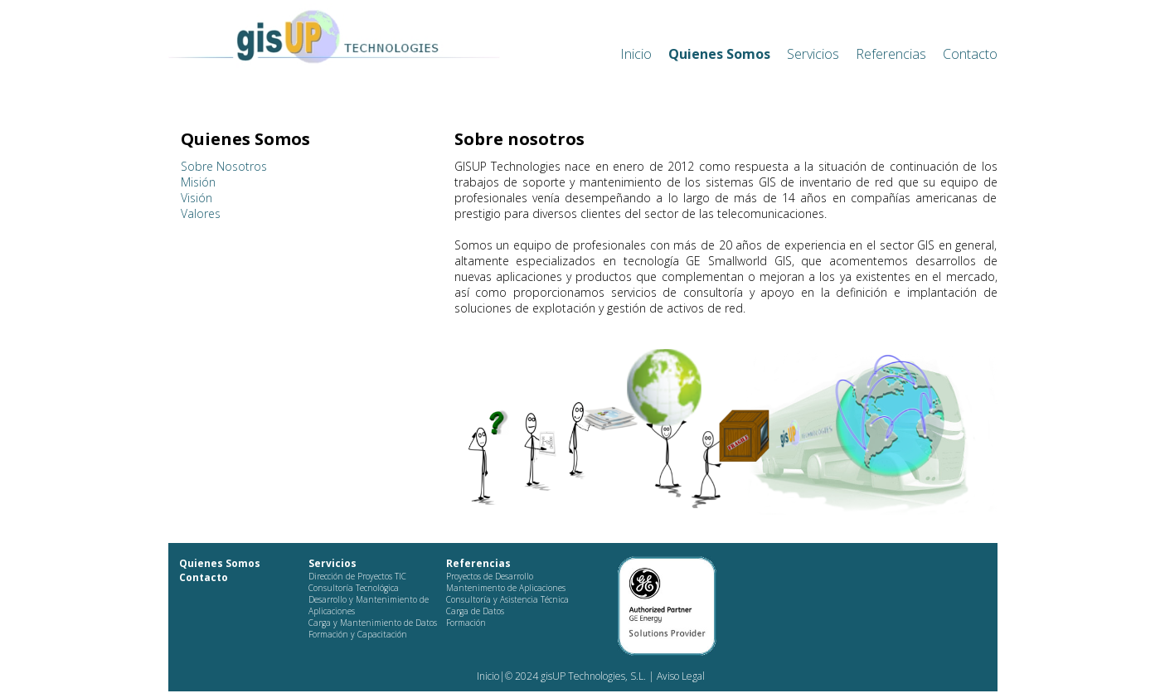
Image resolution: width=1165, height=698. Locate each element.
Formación (466, 622)
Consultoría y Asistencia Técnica (507, 599)
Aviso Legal (679, 676)
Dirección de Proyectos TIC (357, 576)
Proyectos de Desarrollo (489, 576)
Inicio (636, 54)
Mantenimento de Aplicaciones (506, 588)
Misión (198, 182)
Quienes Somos (719, 54)
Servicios (813, 54)
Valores (201, 213)
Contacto (970, 54)
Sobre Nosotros (224, 166)
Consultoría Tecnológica (353, 588)
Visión (196, 198)
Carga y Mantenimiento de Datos (372, 622)
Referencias (891, 54)
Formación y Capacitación (357, 634)
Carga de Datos (475, 611)
